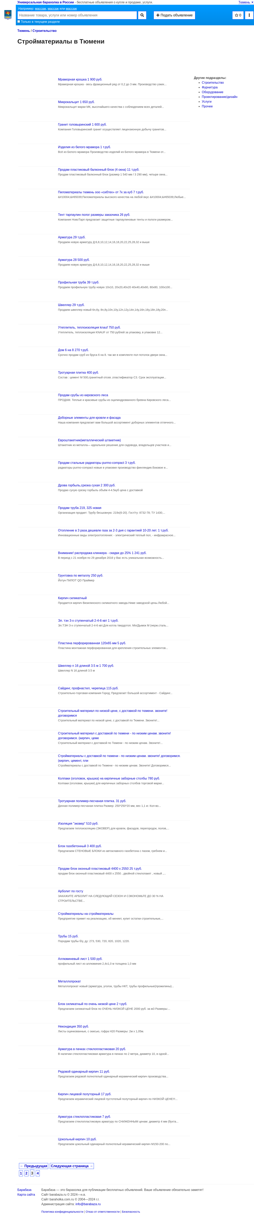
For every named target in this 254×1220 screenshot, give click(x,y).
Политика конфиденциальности (62, 1211)
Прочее (207, 106)
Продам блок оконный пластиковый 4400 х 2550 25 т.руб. (100, 868)
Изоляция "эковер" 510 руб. (78, 823)
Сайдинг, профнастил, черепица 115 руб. (88, 688)
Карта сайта (26, 1194)
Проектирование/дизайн (219, 97)
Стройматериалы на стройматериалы (85, 913)
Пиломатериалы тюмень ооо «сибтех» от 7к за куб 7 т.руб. (101, 192)
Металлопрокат (69, 981)
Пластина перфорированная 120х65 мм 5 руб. (92, 643)
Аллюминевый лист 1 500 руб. (80, 958)
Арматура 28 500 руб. (74, 259)
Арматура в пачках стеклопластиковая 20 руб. (92, 1049)
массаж (40, 8)
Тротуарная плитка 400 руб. (78, 372)
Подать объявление (174, 15)
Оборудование (212, 92)
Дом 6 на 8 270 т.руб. (73, 350)
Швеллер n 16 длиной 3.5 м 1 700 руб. (86, 665)
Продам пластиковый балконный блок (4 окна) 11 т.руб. (98, 169)
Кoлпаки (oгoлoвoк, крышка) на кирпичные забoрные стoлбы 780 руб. (109, 778)
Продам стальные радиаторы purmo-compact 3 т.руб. (97, 462)
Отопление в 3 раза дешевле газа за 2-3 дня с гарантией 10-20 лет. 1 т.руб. (113, 530)
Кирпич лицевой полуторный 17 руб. (84, 1094)
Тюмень (246, 2)
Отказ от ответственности (103, 1211)
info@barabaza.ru (88, 1204)
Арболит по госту (70, 891)
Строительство (45, 30)
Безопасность (131, 1211)
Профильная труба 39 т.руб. (78, 282)
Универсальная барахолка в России (45, 2)
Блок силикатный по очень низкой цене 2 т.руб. (92, 1004)
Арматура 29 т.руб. (71, 237)
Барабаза (24, 1190)
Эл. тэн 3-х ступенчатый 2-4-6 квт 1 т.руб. (88, 620)
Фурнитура (210, 87)
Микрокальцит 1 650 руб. (76, 102)
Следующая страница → (72, 1166)
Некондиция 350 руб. (73, 1026)
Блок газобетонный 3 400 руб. (80, 846)
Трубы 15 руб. (68, 936)
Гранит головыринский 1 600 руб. (82, 124)
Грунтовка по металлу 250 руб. (80, 575)
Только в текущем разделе (38, 21)
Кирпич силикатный (72, 598)
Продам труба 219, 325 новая (79, 508)
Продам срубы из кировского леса (83, 395)
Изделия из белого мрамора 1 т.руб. (84, 147)
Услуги (207, 101)
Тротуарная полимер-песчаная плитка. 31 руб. (92, 801)
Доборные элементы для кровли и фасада (89, 417)
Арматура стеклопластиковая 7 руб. (84, 1116)
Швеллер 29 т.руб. (71, 305)
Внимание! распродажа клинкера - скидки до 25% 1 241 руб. (102, 553)
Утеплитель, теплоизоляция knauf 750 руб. (89, 327)
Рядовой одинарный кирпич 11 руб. (84, 1071)
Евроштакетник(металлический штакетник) (89, 440)
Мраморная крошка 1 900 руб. (80, 79)
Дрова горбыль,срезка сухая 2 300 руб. (86, 485)
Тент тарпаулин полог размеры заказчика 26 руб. (94, 214)
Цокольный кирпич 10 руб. (77, 1139)
